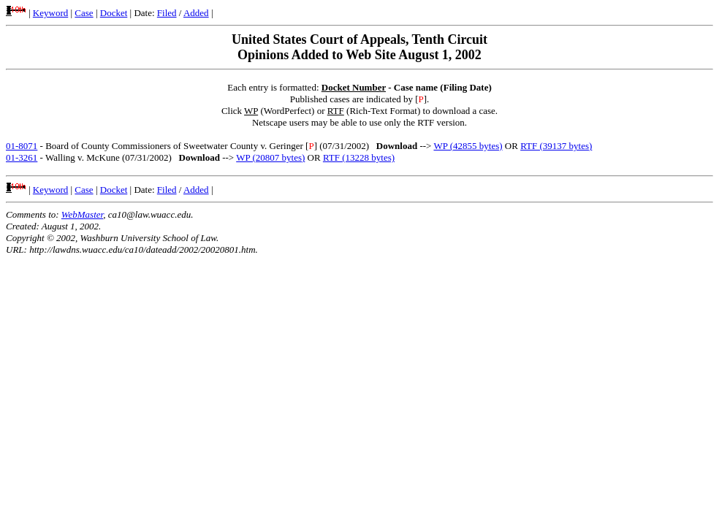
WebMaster (82, 214)
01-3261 (21, 157)
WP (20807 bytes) (270, 157)
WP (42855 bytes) (467, 145)
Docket (114, 12)
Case (84, 12)
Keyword (50, 12)
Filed (167, 12)
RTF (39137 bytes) (556, 145)
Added (196, 12)
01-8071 (21, 145)
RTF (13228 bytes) (359, 157)
